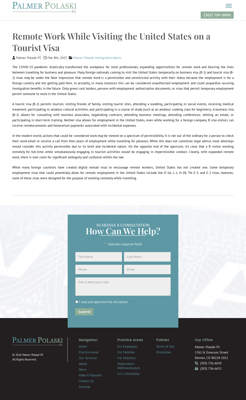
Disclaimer (163, 352)
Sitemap (84, 387)
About (83, 364)
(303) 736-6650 (217, 15)
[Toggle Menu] (229, 5)
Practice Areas (89, 352)
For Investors (126, 358)
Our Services (88, 358)
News (82, 369)
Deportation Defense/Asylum (128, 366)
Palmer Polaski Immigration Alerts (97, 58)
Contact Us (86, 381)
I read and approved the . (104, 302)
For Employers (127, 346)
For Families (126, 352)
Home (83, 346)
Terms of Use (165, 346)
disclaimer (120, 302)
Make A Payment (90, 375)
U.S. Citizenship (128, 374)
